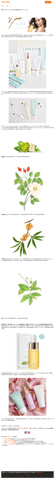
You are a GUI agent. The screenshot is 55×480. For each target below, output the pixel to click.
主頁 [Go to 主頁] (2, 5)
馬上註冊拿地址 (24, 428)
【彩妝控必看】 (7, 439)
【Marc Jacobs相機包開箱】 (9, 444)
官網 (26, 129)
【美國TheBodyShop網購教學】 (10, 441)
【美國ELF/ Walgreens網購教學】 (11, 442)
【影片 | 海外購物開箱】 (9, 440)
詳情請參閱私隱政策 (39, 472)
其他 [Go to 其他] (7, 5)
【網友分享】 (10, 436)
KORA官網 (7, 426)
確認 (27, 475)
